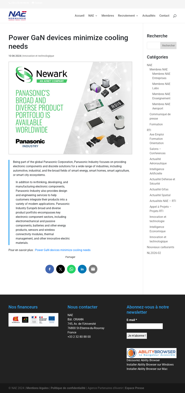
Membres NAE (159, 69)
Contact (164, 15)
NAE (91, 15)
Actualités (148, 15)
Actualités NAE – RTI (163, 201)
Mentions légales (37, 388)
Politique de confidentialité (68, 388)
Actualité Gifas (159, 189)
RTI (149, 130)
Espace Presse (134, 388)
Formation (156, 124)
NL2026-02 (154, 253)
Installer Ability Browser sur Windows (150, 364)
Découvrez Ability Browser (143, 360)
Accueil (79, 15)
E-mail (132, 320)
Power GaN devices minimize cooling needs (63, 250)
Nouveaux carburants (160, 247)
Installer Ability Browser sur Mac (147, 369)
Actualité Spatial (160, 195)
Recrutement (126, 15)
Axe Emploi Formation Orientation (157, 139)
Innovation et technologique (38, 55)
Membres (108, 15)
